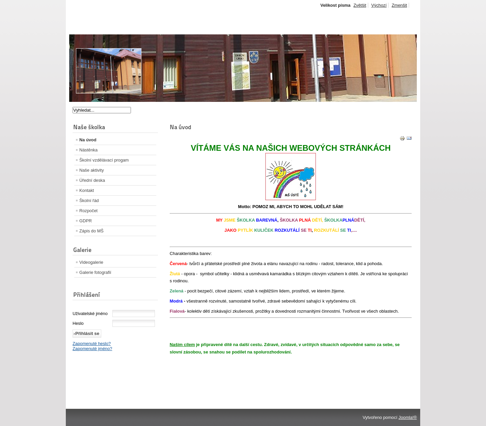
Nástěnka (88, 149)
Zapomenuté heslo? (92, 343)
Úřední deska (92, 180)
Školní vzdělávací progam (104, 160)
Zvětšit (359, 5)
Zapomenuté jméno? (92, 348)
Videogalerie (91, 262)
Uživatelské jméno (90, 313)
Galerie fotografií (95, 272)
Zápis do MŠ (91, 230)
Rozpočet (88, 210)
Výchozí (379, 5)
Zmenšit (399, 5)
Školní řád (89, 200)
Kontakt (86, 190)
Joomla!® (408, 417)
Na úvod (87, 139)
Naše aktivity (91, 170)
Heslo (78, 323)
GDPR (85, 220)
